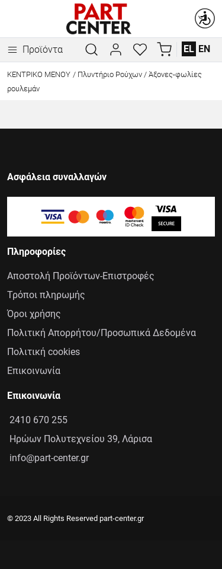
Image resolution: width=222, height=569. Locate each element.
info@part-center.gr (48, 457)
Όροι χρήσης (34, 313)
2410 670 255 (37, 420)
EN (204, 49)
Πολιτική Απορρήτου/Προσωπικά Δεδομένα (101, 332)
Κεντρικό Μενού (38, 74)
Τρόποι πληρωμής (46, 295)
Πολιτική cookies (43, 351)
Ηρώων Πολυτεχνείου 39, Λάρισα (79, 439)
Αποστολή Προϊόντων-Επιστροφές (81, 276)
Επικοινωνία (33, 370)
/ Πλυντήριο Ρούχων (107, 74)
